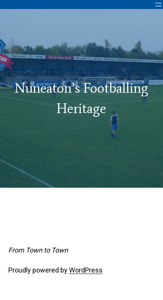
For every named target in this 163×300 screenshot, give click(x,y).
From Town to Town (38, 250)
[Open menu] (158, 4)
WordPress (86, 270)
